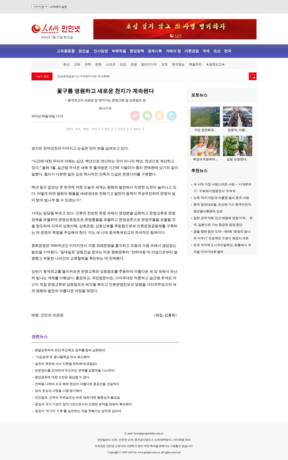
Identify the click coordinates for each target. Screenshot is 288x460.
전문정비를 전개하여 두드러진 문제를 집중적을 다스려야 (75, 370)
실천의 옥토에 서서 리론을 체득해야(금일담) (66, 363)
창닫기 (137, 129)
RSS (188, 439)
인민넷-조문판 (51, 315)
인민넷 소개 (125, 439)
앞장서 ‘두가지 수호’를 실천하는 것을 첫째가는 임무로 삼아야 (78, 411)
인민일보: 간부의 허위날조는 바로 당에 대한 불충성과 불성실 (77, 397)
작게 (94, 129)
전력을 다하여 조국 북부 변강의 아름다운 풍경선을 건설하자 (77, 384)
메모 (107, 129)
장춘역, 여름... (238, 130)
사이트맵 (178, 439)
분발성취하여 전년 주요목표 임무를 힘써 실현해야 (70, 350)
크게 (77, 129)
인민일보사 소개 (107, 439)
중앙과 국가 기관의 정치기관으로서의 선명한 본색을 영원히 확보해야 (83, 404)
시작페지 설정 (58, 6)
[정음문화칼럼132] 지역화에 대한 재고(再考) (83, 76)
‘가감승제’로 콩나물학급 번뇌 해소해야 (62, 357)
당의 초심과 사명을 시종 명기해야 (58, 390)
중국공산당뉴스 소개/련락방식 (153, 439)
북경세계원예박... (205, 159)
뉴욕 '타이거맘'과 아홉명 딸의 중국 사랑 (221, 197)
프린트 (122, 129)
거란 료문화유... (205, 130)
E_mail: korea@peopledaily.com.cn (144, 433)
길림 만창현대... (238, 159)
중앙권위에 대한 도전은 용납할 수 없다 (62, 377)
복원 (86, 129)
